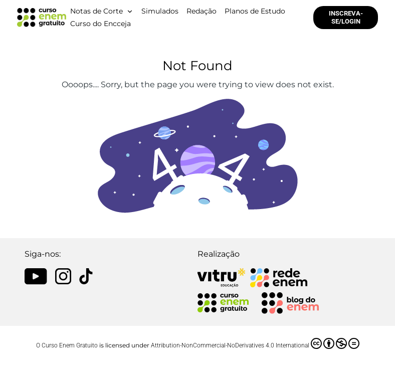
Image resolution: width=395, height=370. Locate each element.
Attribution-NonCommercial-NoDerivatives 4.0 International (255, 343)
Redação (201, 11)
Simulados (159, 11)
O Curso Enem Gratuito (67, 345)
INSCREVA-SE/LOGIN (346, 17)
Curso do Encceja (100, 23)
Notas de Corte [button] (96, 11)
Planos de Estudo (255, 11)
